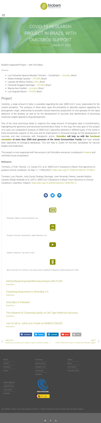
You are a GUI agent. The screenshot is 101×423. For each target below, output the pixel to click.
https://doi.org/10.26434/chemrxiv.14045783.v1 (54, 183)
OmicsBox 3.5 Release (18, 302)
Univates (66, 75)
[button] (46, 195)
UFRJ (36, 82)
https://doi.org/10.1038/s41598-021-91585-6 (73, 170)
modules (87, 152)
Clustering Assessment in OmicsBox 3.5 (27, 291)
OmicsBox (61, 136)
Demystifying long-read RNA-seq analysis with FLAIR (34, 281)
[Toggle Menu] (3, 15)
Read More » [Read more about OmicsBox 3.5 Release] (10, 305)
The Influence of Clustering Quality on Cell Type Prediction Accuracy (42, 312)
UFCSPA (37, 78)
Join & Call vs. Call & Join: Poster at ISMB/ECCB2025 (34, 323)
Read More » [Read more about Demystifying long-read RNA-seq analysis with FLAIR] (10, 284)
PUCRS (32, 91)
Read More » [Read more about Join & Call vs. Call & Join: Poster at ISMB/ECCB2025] (10, 327)
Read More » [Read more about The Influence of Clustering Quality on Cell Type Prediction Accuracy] (10, 316)
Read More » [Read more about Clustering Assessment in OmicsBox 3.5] (10, 295)
